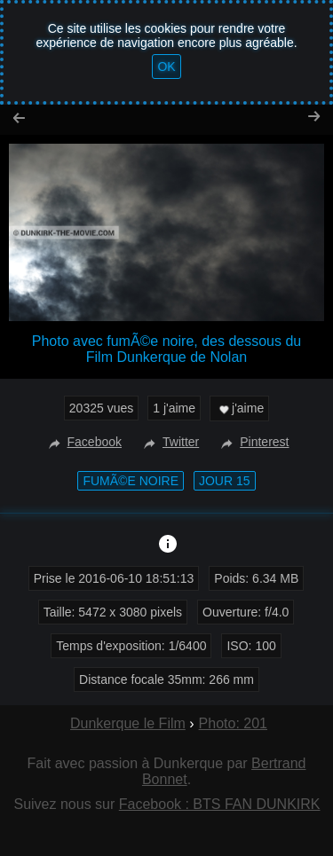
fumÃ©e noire (130, 481)
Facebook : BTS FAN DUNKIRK (220, 804)
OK (166, 66)
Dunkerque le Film (128, 723)
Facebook (83, 442)
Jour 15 (224, 481)
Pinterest (253, 442)
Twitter (169, 442)
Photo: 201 (233, 723)
